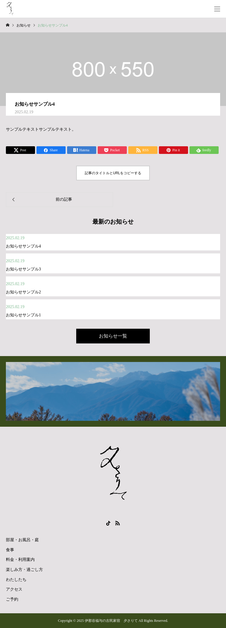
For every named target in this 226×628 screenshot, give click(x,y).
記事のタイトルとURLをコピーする (113, 173)
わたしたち (16, 579)
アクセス (14, 589)
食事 (10, 550)
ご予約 (12, 599)
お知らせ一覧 (113, 335)
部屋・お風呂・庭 (22, 540)
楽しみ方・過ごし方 (24, 569)
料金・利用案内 (20, 559)
